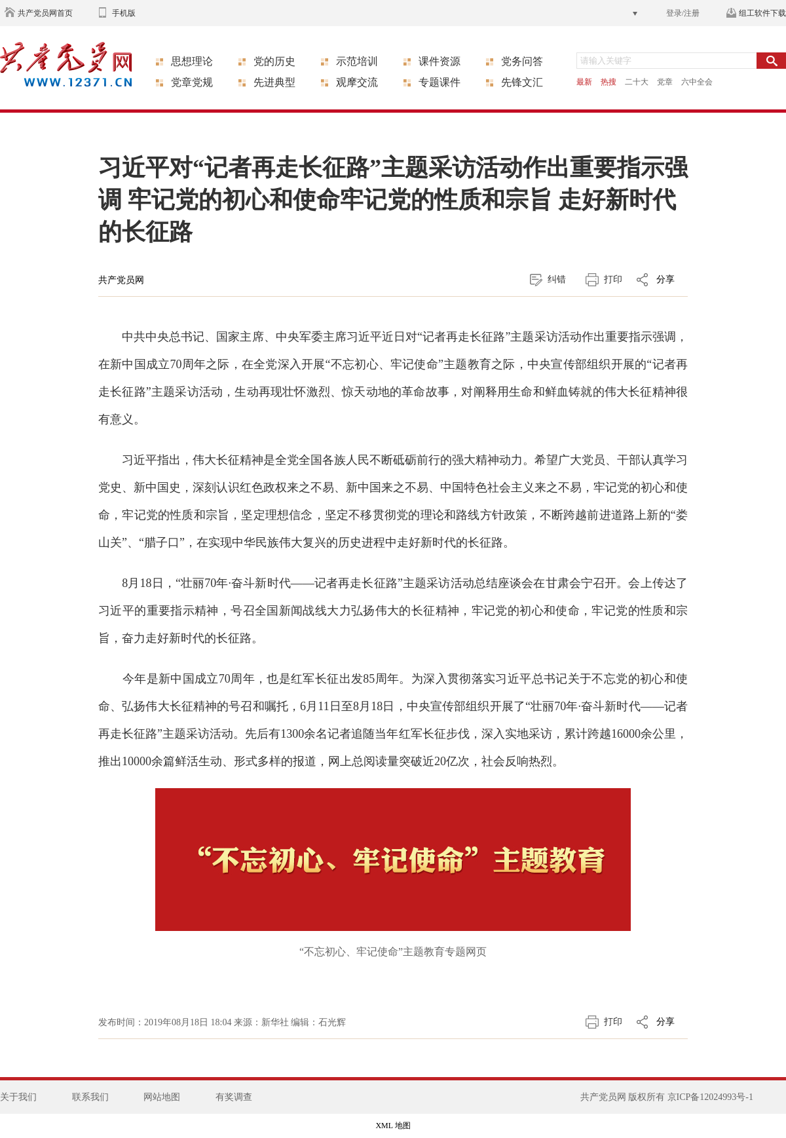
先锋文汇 (522, 82)
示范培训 (357, 61)
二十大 (636, 81)
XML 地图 (392, 1125)
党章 (665, 81)
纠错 (557, 279)
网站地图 (161, 1097)
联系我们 (90, 1097)
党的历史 (274, 61)
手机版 (124, 13)
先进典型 (274, 82)
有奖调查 (233, 1097)
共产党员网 (121, 280)
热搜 (608, 81)
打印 (613, 279)
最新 (584, 81)
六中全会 (697, 81)
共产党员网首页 (45, 13)
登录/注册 (683, 13)
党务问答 (522, 61)
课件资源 (439, 61)
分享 (665, 279)
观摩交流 (357, 82)
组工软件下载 (762, 13)
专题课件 (439, 82)
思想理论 (192, 61)
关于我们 (18, 1097)
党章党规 (192, 82)
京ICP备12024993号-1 (710, 1097)
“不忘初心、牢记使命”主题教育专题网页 (393, 951)
